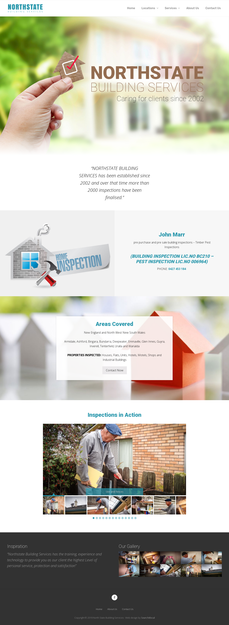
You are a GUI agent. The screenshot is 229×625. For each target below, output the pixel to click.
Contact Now (114, 370)
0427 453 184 (177, 269)
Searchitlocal (148, 617)
